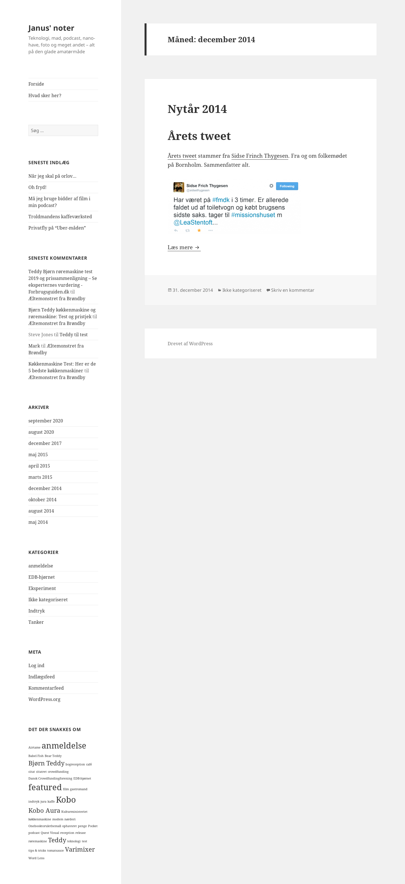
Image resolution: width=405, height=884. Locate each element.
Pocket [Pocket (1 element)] (93, 826)
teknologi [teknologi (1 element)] (74, 841)
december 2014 (45, 488)
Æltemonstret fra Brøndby (56, 298)
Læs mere (184, 247)
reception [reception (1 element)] (67, 833)
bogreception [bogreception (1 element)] (75, 764)
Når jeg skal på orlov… (52, 176)
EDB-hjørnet (41, 577)
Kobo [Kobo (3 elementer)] (66, 799)
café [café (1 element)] (89, 764)
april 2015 (39, 466)
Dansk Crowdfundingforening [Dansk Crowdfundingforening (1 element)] (50, 778)
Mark (34, 346)
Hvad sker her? (44, 95)
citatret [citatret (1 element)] (41, 772)
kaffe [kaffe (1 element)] (51, 801)
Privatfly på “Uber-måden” (57, 228)
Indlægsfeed (41, 677)
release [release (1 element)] (80, 833)
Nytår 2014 (197, 108)
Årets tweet (182, 155)
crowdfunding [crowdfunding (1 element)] (58, 772)
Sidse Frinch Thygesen (259, 155)
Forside (36, 84)
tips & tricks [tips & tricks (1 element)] (37, 850)
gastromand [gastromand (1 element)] (78, 789)
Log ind (36, 665)
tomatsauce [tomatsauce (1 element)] (55, 850)
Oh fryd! (37, 187)
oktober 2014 (42, 499)
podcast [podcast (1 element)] (34, 833)
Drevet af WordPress (190, 343)
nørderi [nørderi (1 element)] (70, 819)
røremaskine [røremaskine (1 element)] (37, 841)
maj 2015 (38, 454)
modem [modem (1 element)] (57, 819)
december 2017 (45, 443)
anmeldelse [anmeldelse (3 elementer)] (64, 745)
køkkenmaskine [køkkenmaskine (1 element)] (39, 819)
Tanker (36, 622)
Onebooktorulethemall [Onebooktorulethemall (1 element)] (44, 826)
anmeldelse (40, 566)
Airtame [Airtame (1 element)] (34, 747)
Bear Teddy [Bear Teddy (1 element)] (53, 756)
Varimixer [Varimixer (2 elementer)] (80, 849)
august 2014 (41, 511)
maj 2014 (38, 522)
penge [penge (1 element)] (82, 826)
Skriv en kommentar (292, 290)
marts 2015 (40, 477)
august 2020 (41, 432)
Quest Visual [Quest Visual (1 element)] (50, 833)
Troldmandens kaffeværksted (60, 216)
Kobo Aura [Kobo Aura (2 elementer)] (44, 810)
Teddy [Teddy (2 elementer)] (57, 840)
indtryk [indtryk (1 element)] (33, 801)
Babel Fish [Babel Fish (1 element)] (36, 756)
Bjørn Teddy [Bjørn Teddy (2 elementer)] (46, 763)
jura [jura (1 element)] (43, 801)
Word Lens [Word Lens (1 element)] (36, 858)
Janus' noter (51, 28)
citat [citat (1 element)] (31, 772)
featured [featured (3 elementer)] (45, 787)
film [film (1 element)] (66, 789)
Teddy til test (74, 334)
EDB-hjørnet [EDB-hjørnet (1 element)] (82, 778)
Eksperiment (42, 588)
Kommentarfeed (46, 688)
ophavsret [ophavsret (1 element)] (69, 826)
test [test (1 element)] (84, 841)
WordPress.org (44, 699)
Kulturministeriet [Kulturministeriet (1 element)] (74, 812)
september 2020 (45, 421)
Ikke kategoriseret (48, 599)
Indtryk (36, 611)
